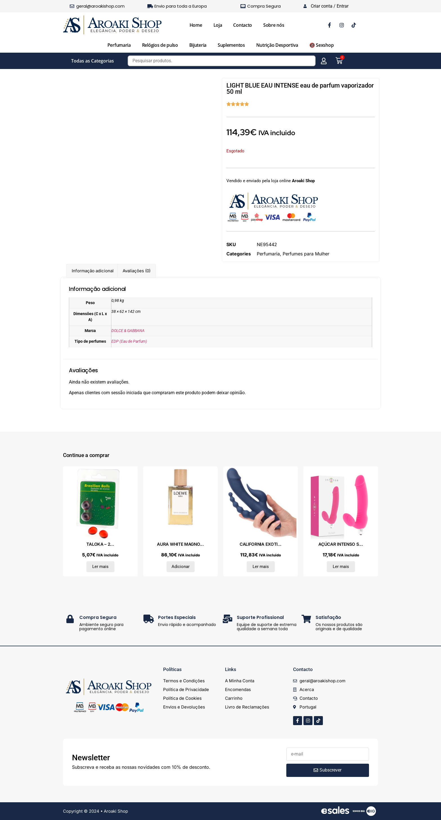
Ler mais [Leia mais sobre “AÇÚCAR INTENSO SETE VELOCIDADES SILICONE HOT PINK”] (341, 566)
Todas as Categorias (92, 61)
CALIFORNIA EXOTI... (261, 544)
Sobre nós (273, 25)
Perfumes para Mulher (306, 254)
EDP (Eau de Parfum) (129, 341)
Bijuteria (197, 45)
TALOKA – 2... (100, 544)
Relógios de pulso (160, 45)
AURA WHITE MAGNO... (180, 544)
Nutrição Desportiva (277, 45)
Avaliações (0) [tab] (136, 270)
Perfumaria (119, 45)
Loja (217, 25)
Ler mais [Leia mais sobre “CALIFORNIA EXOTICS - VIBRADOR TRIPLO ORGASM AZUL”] (261, 566)
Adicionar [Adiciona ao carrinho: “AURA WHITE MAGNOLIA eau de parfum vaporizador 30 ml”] (181, 566)
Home (196, 25)
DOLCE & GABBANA (128, 330)
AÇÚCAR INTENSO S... (340, 544)
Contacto (242, 25)
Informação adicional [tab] (93, 270)
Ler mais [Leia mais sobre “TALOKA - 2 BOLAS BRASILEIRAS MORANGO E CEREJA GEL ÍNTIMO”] (100, 566)
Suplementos (231, 45)
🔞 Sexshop (321, 45)
